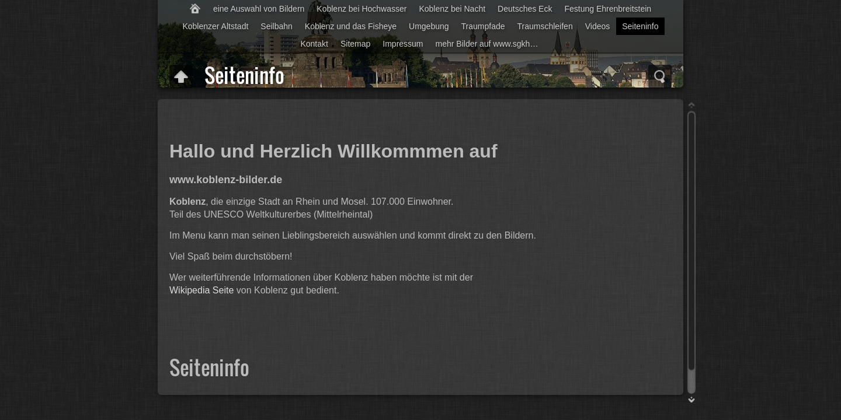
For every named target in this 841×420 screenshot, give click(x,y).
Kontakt (314, 43)
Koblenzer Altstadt (215, 26)
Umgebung (429, 26)
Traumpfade (483, 26)
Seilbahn (276, 26)
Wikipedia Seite (201, 290)
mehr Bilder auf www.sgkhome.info (491, 43)
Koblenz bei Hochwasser (361, 8)
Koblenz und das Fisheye (351, 26)
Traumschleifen (545, 26)
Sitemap (355, 43)
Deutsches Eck (525, 8)
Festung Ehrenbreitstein (607, 8)
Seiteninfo (640, 26)
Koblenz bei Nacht (452, 8)
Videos (597, 26)
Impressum (403, 43)
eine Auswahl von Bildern (258, 8)
